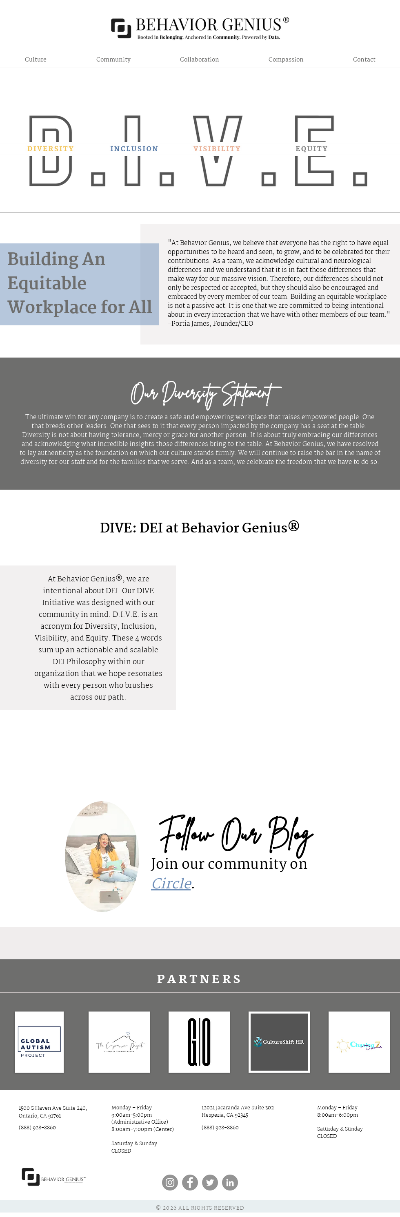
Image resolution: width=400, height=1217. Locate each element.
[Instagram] (170, 1182)
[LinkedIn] (230, 1182)
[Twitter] (210, 1182)
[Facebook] (190, 1182)
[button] (199, 60)
